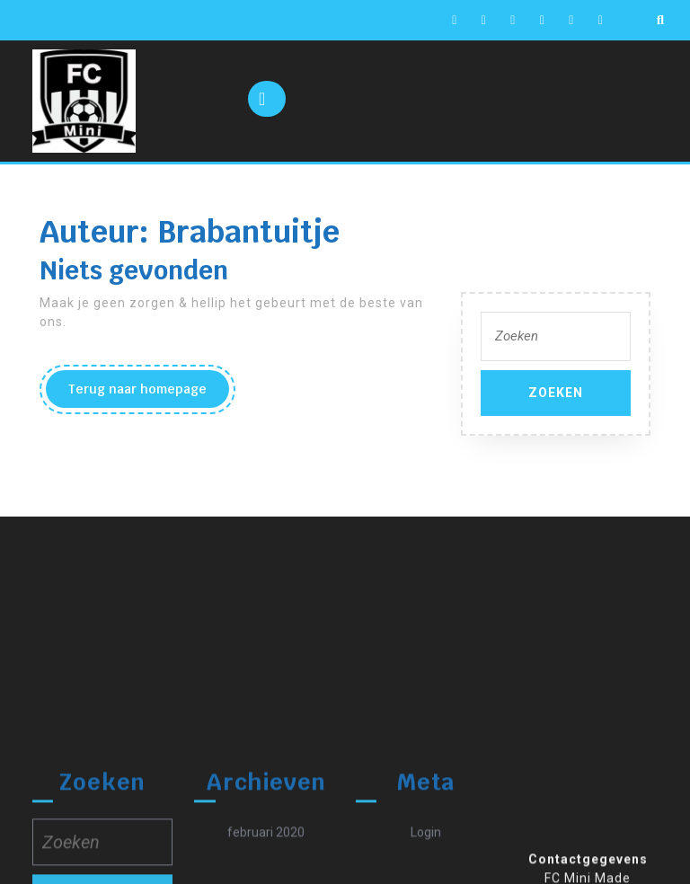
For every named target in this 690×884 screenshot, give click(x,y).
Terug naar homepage (148, 393)
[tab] (267, 99)
